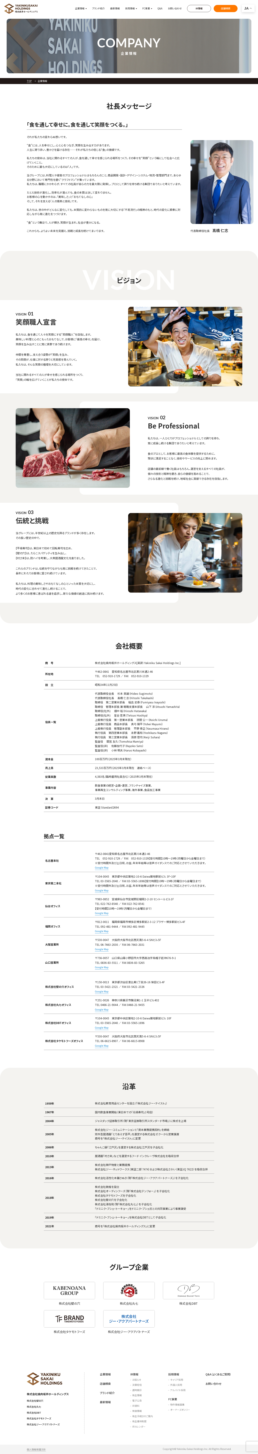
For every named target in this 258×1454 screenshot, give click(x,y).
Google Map (102, 867)
